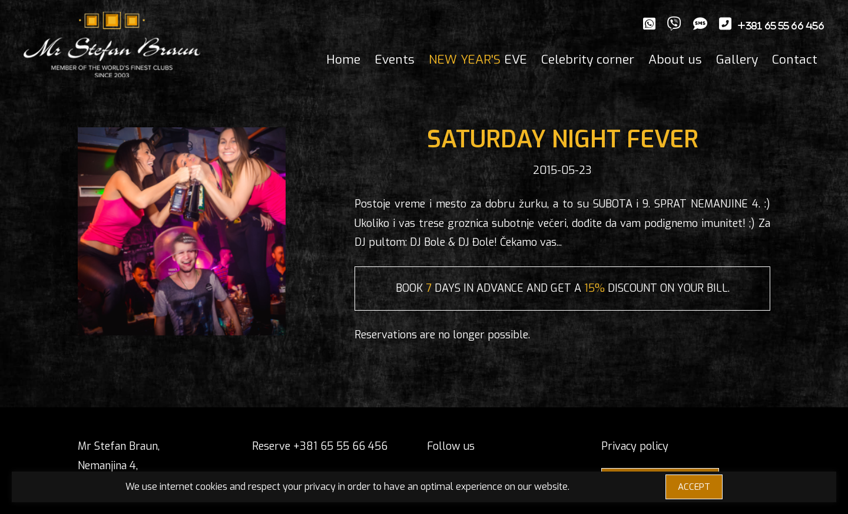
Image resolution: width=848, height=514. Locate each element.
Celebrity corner (587, 59)
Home (343, 59)
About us (675, 59)
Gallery (737, 59)
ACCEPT (694, 487)
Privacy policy (634, 446)
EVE (478, 59)
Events (395, 59)
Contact (794, 59)
